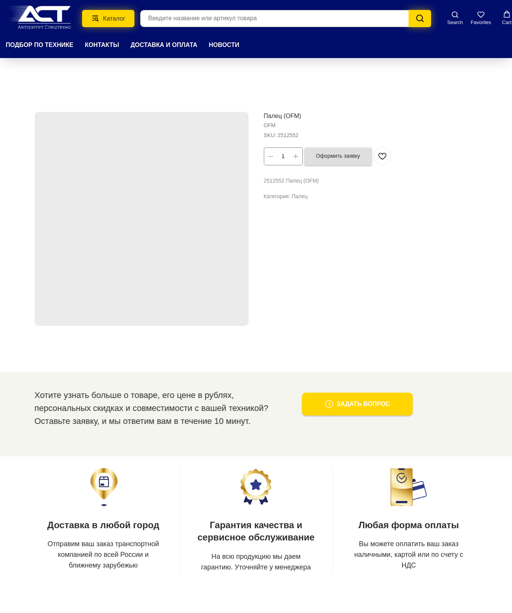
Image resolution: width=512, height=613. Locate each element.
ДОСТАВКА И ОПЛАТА (164, 45)
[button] (455, 18)
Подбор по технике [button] (39, 45)
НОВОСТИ (224, 45)
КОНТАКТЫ (102, 45)
